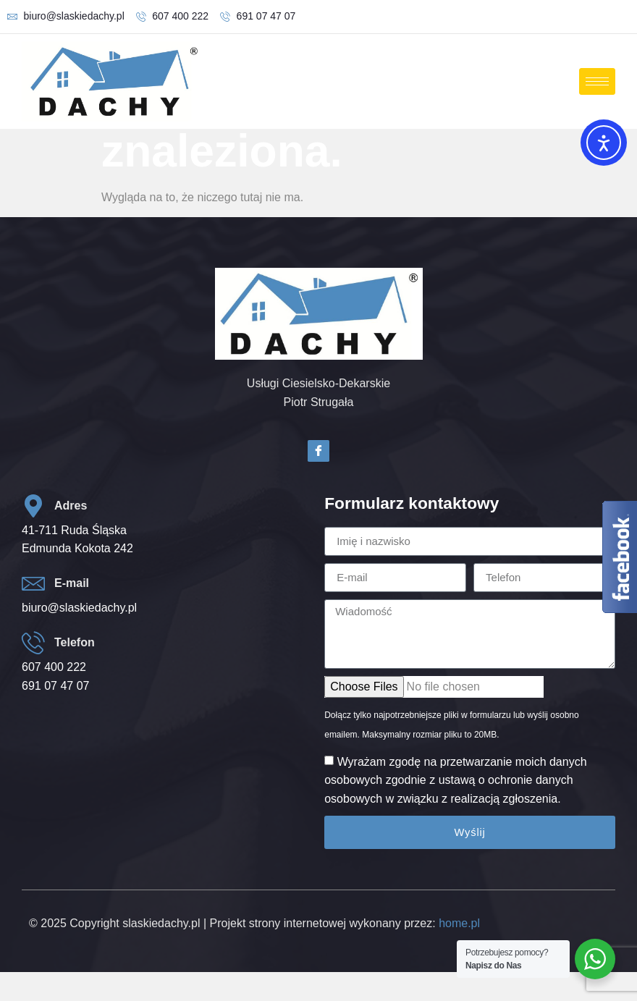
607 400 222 (54, 667)
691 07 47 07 (55, 686)
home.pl (459, 923)
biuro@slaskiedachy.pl (79, 607)
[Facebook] (318, 451)
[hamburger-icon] (597, 81)
